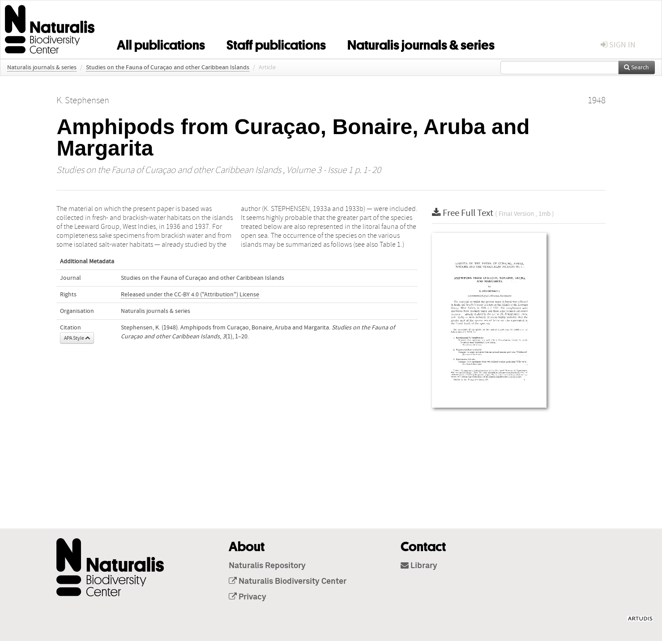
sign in (618, 45)
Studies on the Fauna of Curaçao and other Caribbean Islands (167, 67)
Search (636, 67)
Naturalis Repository (267, 566)
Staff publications (276, 43)
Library (419, 566)
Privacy (247, 597)
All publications (161, 43)
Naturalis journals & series (421, 43)
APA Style (77, 338)
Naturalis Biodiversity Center (287, 582)
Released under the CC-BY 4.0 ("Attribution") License (190, 294)
